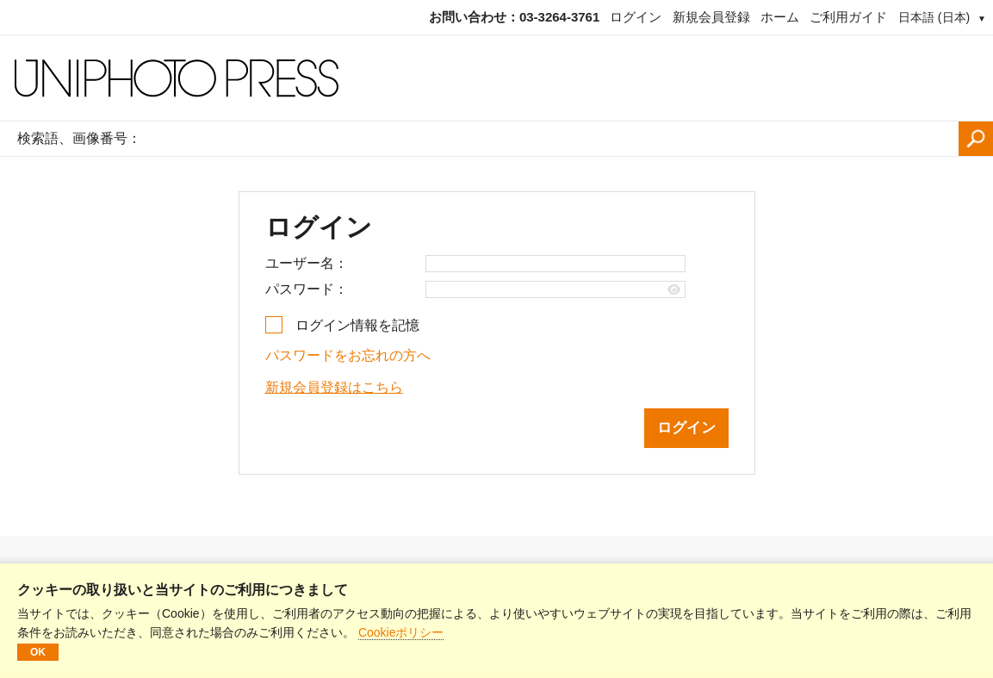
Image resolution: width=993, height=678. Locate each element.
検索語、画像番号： (79, 138)
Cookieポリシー (401, 632)
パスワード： (306, 289)
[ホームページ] (496, 78)
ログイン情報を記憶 (357, 325)
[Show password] (674, 289)
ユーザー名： (306, 263)
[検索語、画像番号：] (554, 138)
